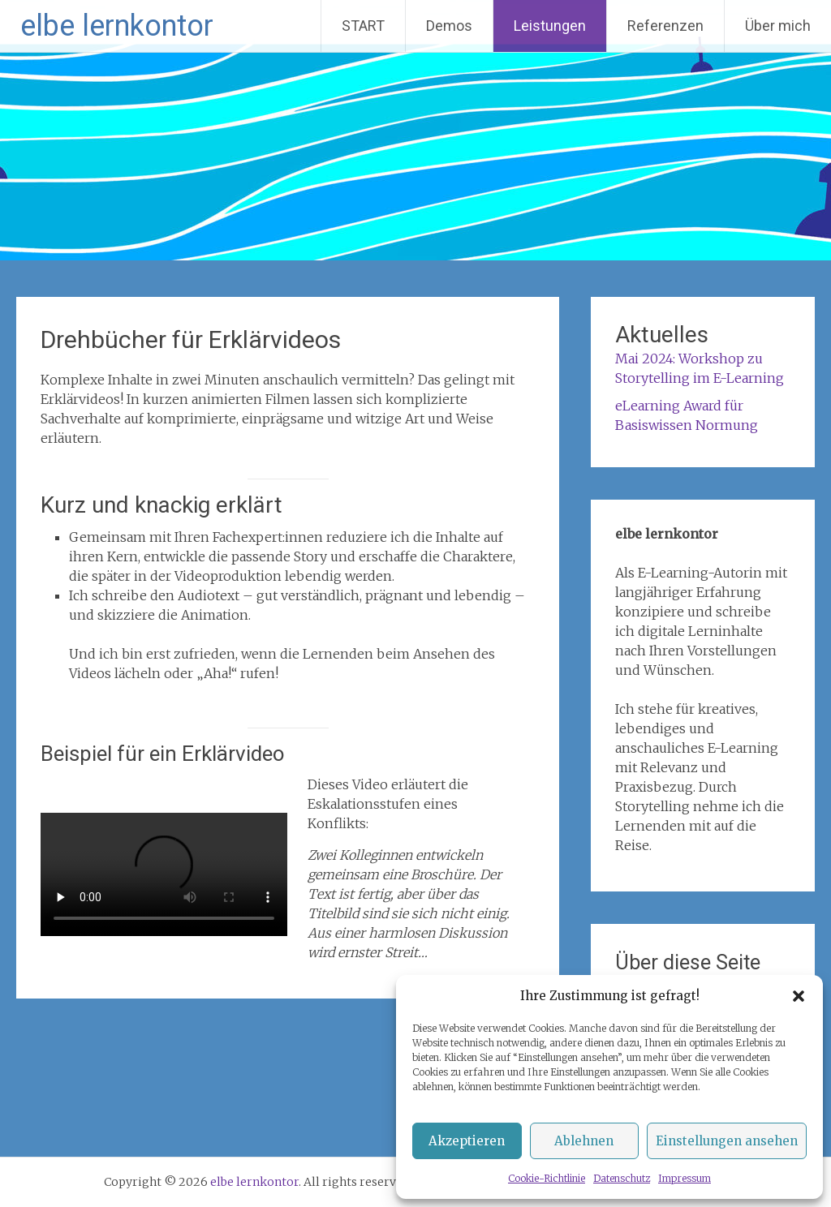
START (363, 25)
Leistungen (550, 25)
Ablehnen (584, 1141)
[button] (798, 996)
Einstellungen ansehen (727, 1141)
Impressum (684, 1178)
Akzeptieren (466, 1141)
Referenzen (665, 25)
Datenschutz (621, 1178)
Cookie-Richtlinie (546, 1178)
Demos (449, 25)
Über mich (778, 25)
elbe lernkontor (116, 26)
